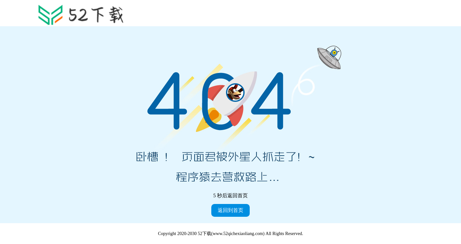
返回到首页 (230, 210)
